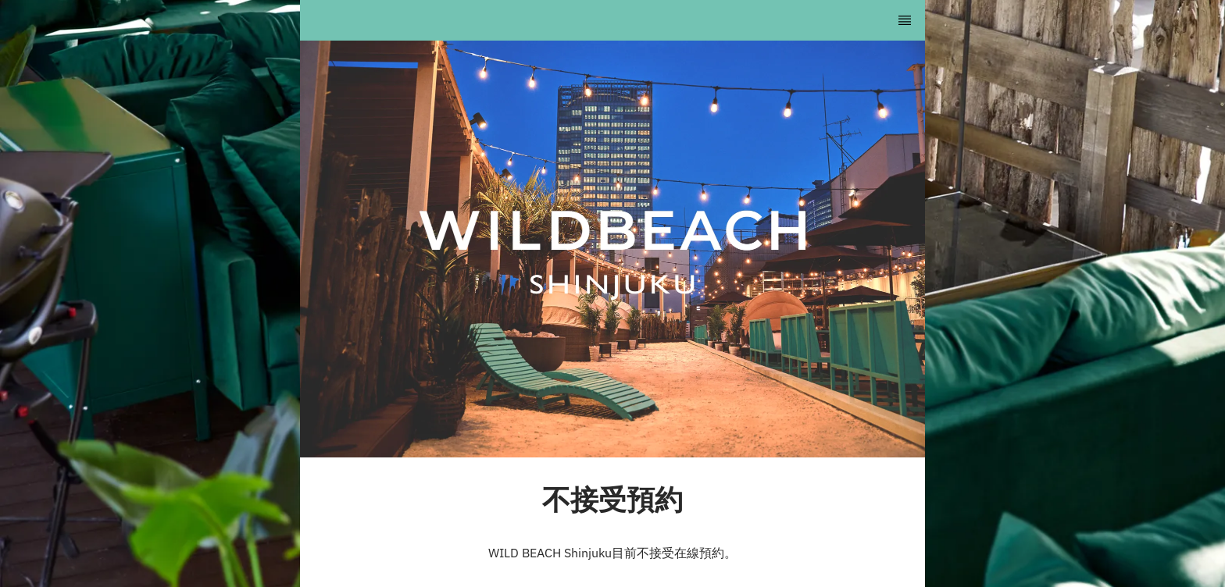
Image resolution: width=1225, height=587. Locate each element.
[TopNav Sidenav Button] (904, 20)
